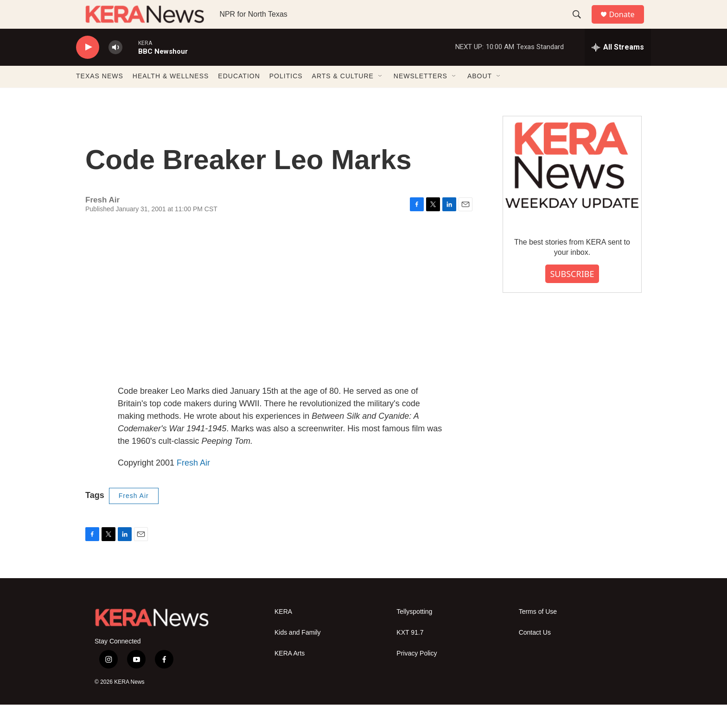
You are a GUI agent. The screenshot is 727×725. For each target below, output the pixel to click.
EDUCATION (239, 96)
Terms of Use (538, 631)
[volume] (115, 67)
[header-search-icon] (581, 24)
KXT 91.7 (409, 652)
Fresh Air (193, 482)
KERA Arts (289, 673)
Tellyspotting (414, 631)
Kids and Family (297, 652)
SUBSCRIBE (572, 293)
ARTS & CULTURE (343, 96)
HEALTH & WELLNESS (171, 96)
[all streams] (618, 67)
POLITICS (286, 96)
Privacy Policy (416, 673)
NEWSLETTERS (420, 96)
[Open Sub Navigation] (380, 96)
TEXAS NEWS (99, 96)
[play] (87, 67)
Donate (627, 24)
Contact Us (535, 652)
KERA (283, 631)
